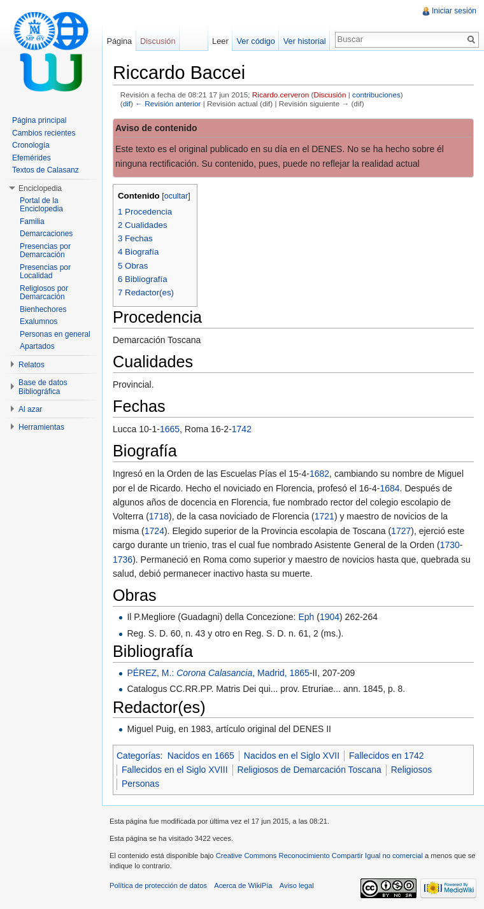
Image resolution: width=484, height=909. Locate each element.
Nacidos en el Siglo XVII (291, 755)
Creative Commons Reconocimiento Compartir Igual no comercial (319, 855)
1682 (319, 474)
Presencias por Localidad (45, 272)
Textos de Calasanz (45, 170)
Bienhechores (43, 309)
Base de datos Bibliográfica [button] (43, 387)
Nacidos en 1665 (200, 755)
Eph (306, 617)
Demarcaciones (46, 233)
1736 (122, 559)
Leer (220, 41)
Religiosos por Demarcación (44, 293)
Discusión (330, 94)
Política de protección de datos (158, 885)
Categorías (138, 755)
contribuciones (376, 94)
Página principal (39, 120)
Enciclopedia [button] (40, 188)
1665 (170, 429)
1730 (450, 545)
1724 (154, 531)
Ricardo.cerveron (280, 94)
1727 (401, 531)
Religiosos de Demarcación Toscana (309, 770)
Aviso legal (297, 885)
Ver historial (304, 41)
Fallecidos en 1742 (386, 755)
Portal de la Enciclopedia (41, 205)
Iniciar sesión (454, 10)
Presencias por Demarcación (45, 251)
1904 (329, 617)
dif (127, 103)
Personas (140, 784)
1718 (159, 516)
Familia (32, 221)
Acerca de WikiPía (243, 885)
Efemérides (31, 157)
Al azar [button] (30, 409)
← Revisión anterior (168, 103)
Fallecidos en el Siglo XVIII (175, 770)
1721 (324, 516)
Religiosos (411, 770)
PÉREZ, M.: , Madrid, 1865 (218, 673)
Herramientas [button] (41, 427)
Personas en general (55, 334)
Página (119, 41)
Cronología (31, 145)
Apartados (37, 346)
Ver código (255, 41)
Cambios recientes (43, 133)
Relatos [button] (31, 364)
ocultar (176, 196)
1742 (242, 429)
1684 (389, 488)
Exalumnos (38, 321)
